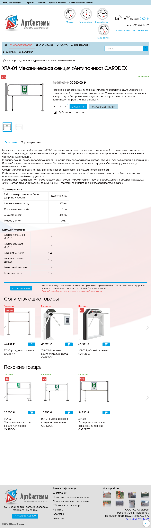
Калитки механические (61, 60)
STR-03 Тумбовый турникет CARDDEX (93, 352)
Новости (41, 2)
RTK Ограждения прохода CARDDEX (19, 352)
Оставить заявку (122, 30)
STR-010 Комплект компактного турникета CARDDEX (54, 354)
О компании (46, 45)
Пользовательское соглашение (71, 501)
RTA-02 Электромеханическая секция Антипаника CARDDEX (17, 424)
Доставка (27, 52)
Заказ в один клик (103, 106)
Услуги (64, 45)
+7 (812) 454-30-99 (138, 24)
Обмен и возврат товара (80, 2)
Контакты (11, 52)
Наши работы (82, 45)
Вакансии (58, 518)
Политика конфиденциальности (71, 497)
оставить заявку (21, 288)
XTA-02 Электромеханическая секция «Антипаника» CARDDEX (91, 424)
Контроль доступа (19, 60)
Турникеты (39, 60)
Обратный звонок (140, 30)
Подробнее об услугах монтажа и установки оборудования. (72, 291)
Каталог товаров (22, 45)
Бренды (30, 2)
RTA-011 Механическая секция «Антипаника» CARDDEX (54, 422)
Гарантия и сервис (57, 2)
